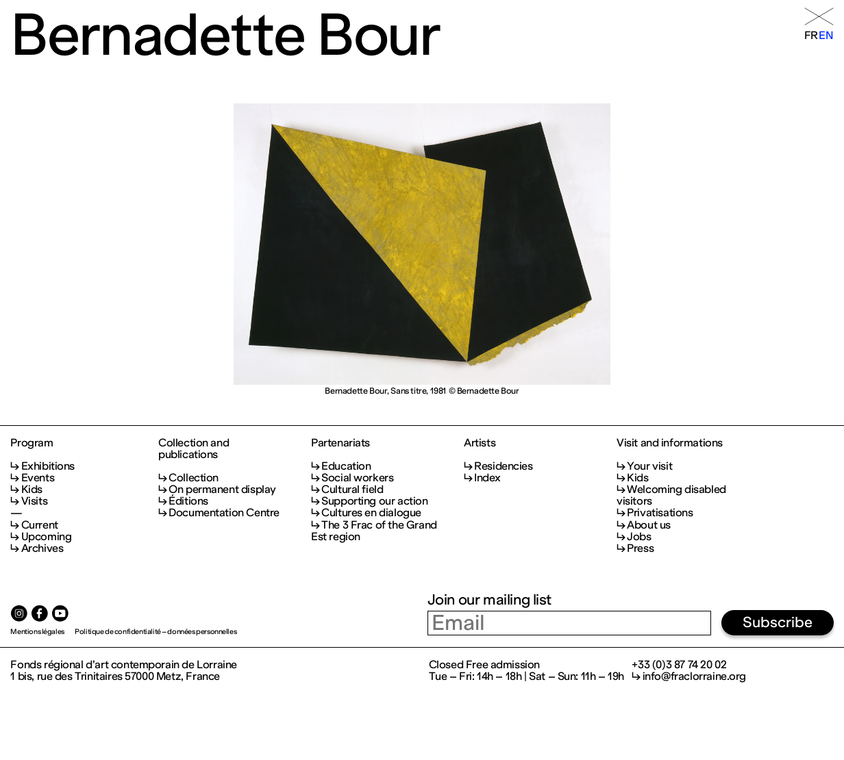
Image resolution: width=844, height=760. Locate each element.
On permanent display (222, 489)
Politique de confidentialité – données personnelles (155, 631)
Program (31, 442)
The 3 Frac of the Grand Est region (374, 530)
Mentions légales (37, 631)
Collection (194, 477)
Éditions (188, 500)
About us (649, 524)
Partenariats (340, 442)
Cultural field (352, 489)
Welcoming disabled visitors (671, 495)
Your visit (649, 465)
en (826, 35)
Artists (479, 442)
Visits (34, 500)
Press (640, 548)
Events (38, 477)
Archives (42, 548)
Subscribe (777, 622)
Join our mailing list (489, 600)
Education (346, 465)
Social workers (357, 477)
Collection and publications (193, 448)
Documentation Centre (224, 512)
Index (487, 477)
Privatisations (660, 512)
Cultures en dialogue (371, 512)
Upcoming (46, 536)
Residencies (503, 465)
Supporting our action (374, 500)
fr (811, 35)
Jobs (639, 536)
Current (39, 524)
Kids (31, 489)
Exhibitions (48, 465)
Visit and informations (670, 442)
